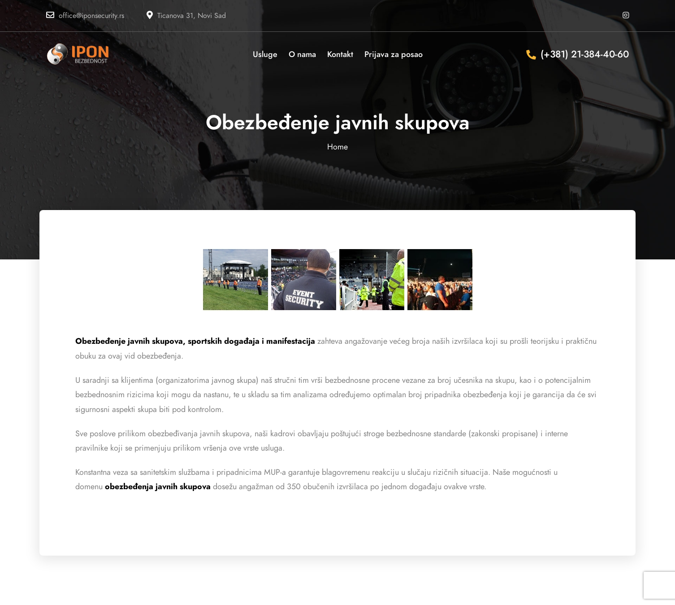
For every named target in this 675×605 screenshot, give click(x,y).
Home (337, 146)
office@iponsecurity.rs (91, 16)
